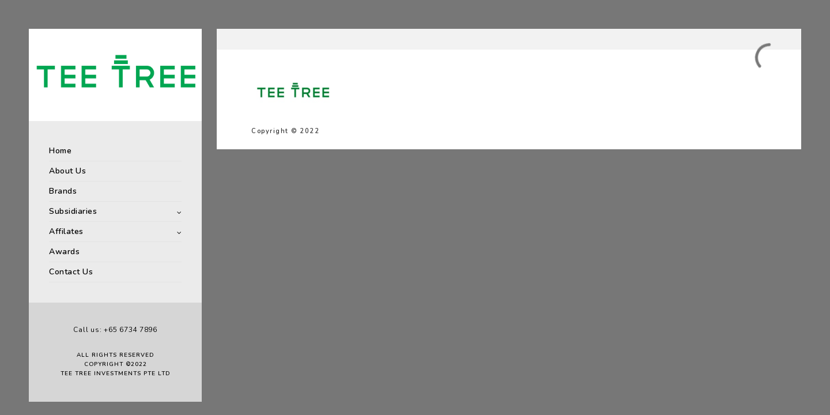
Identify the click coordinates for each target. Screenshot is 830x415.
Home (60, 150)
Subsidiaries (73, 211)
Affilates (66, 231)
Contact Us (71, 271)
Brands (63, 191)
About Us (67, 170)
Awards (64, 251)
